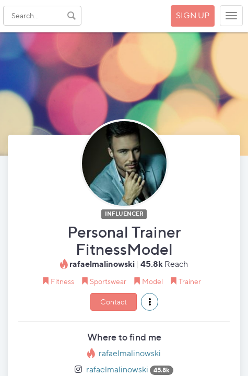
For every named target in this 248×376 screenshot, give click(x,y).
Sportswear (108, 281)
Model (152, 281)
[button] (149, 302)
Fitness (62, 281)
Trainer (190, 281)
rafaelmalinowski (130, 353)
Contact (113, 301)
